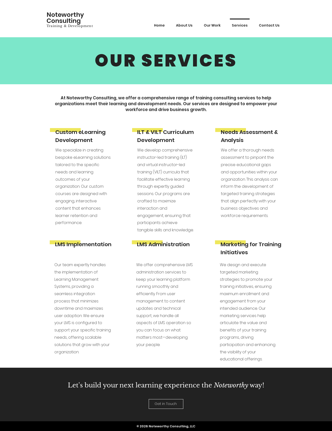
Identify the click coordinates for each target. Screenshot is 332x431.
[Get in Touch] (166, 404)
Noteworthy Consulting (65, 17)
